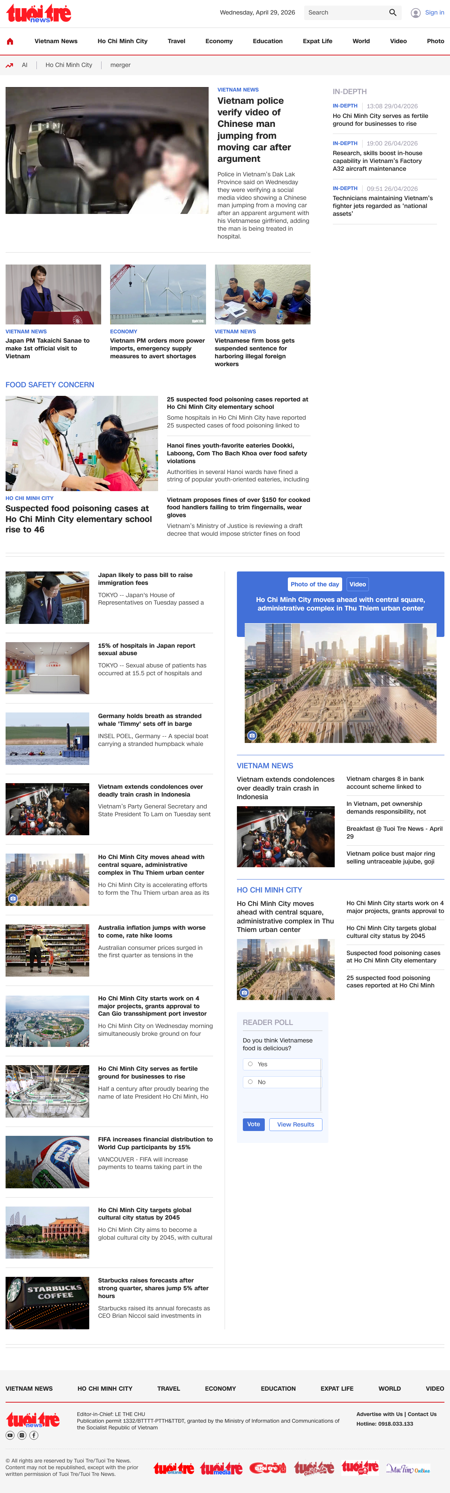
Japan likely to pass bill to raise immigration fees (145, 579)
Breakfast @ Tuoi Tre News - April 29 (395, 833)
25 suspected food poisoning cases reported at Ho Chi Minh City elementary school (237, 403)
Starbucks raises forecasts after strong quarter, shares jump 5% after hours (153, 1288)
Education (268, 41)
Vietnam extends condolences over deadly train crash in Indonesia (150, 791)
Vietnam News (56, 41)
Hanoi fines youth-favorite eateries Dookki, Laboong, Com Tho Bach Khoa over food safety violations (237, 453)
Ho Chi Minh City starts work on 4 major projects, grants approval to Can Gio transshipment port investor (152, 1006)
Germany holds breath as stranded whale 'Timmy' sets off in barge (150, 720)
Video (398, 41)
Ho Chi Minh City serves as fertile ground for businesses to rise (380, 120)
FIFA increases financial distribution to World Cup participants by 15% (155, 1143)
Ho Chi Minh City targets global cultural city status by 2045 (145, 1214)
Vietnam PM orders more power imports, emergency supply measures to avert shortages (157, 348)
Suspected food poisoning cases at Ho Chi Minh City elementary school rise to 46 (79, 520)
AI (25, 65)
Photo (435, 41)
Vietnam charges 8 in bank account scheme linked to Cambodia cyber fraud (385, 783)
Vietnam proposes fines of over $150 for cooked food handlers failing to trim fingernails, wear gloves (238, 507)
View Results (295, 1124)
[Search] (353, 13)
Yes (262, 1064)
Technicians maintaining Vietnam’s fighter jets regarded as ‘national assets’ (383, 206)
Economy (219, 41)
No (262, 1082)
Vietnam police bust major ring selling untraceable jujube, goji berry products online (391, 858)
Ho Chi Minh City (123, 41)
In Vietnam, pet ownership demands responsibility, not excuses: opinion (386, 808)
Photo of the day (315, 584)
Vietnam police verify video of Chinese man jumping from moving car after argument (254, 130)
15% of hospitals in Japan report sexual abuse (146, 650)
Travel (176, 41)
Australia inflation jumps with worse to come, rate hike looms (152, 932)
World (361, 41)
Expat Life (317, 41)
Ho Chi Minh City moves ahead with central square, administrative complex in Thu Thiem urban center (151, 865)
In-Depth (350, 92)
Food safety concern (50, 385)
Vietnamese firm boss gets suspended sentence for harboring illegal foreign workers (255, 352)
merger (120, 65)
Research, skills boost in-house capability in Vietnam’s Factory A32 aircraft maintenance (377, 161)
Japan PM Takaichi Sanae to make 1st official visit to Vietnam (48, 348)
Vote (253, 1124)
